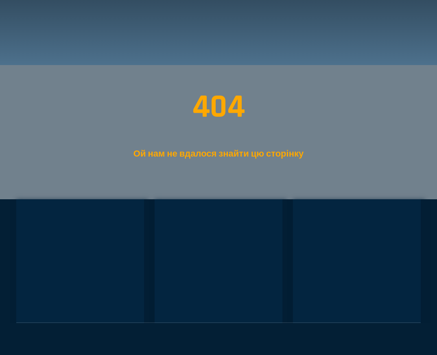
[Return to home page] (54, 32)
